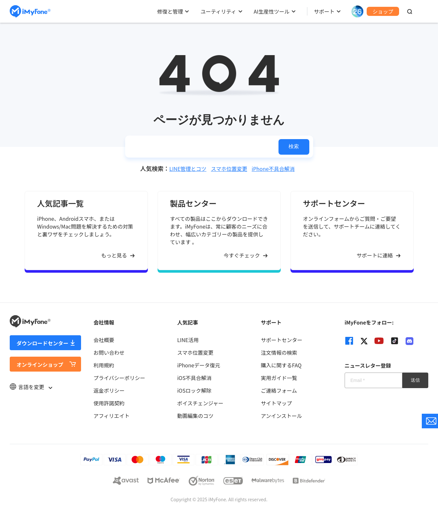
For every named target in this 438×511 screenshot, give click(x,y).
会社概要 (103, 340)
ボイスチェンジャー (200, 403)
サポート (324, 11)
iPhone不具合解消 (273, 168)
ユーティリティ (218, 11)
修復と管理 (170, 11)
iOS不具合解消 (194, 378)
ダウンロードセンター (42, 343)
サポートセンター (281, 340)
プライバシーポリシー (119, 378)
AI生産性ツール (272, 11)
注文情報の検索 (279, 352)
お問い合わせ (108, 352)
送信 (415, 380)
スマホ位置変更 (229, 168)
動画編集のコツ (195, 416)
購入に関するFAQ (281, 365)
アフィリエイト (111, 416)
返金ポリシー (108, 390)
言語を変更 (31, 387)
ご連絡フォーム (279, 390)
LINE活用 (187, 340)
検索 (294, 146)
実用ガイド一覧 (279, 378)
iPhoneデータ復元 (198, 365)
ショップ (383, 11)
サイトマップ (276, 403)
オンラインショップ (40, 364)
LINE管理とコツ (187, 168)
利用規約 (103, 365)
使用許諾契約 (108, 403)
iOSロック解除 (194, 390)
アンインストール (281, 416)
